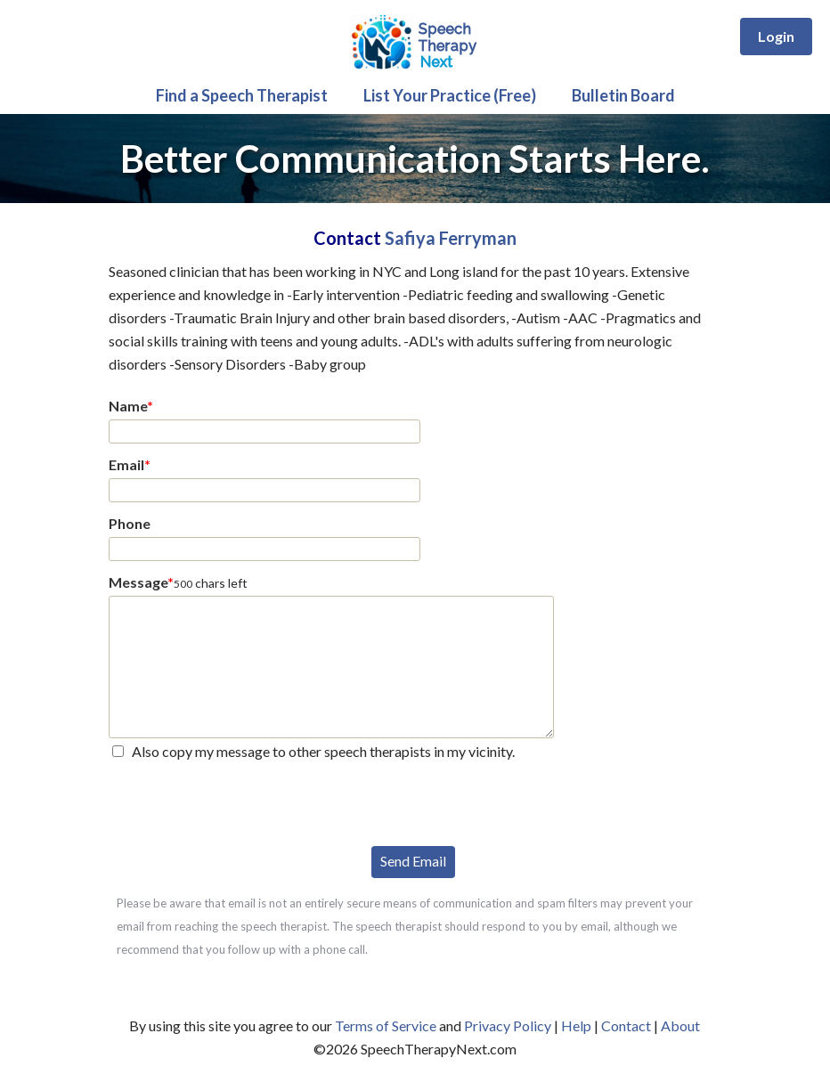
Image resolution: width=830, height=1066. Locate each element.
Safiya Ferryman (451, 237)
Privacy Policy (507, 1025)
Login (776, 36)
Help (576, 1025)
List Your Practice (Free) (449, 95)
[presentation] (244, 801)
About (680, 1025)
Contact (626, 1025)
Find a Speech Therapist (242, 95)
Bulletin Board (623, 95)
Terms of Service (385, 1025)
